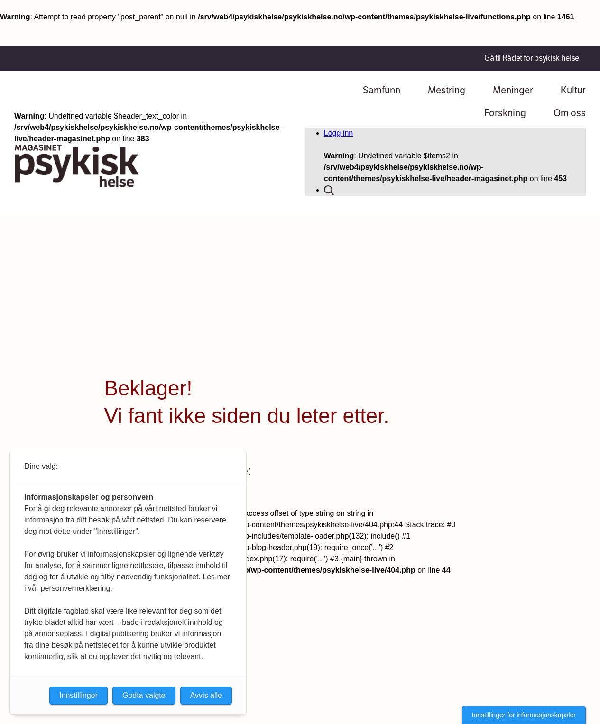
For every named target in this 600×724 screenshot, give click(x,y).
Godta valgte (144, 695)
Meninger (513, 90)
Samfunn (381, 90)
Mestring (446, 90)
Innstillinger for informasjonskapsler (524, 715)
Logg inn (338, 133)
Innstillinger (78, 695)
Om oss (570, 113)
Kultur (573, 90)
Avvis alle (206, 695)
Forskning (505, 113)
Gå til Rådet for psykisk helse (531, 58)
